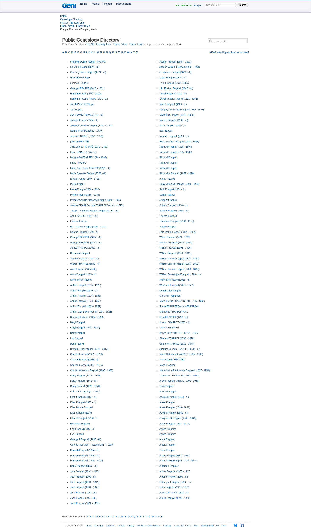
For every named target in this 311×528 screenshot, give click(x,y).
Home (83, 3)
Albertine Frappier (168, 466)
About (89, 525)
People (95, 3)
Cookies (167, 525)
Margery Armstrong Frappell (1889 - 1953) (181, 109)
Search (242, 5)
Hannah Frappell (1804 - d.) (84, 450)
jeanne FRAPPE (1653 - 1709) (86, 130)
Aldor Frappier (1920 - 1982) (174, 487)
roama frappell (167, 178)
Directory (99, 525)
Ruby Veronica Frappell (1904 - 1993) (179, 184)
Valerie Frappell (167, 226)
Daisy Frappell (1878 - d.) (83, 380)
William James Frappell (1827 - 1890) (179, 258)
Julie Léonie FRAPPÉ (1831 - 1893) (89, 146)
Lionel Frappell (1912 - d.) (173, 93)
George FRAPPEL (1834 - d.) (85, 237)
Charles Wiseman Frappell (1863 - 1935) (91, 370)
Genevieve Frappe (80, 77)
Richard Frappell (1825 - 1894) (175, 146)
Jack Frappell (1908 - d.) (83, 476)
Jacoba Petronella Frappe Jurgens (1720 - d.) (94, 210)
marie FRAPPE (78, 162)
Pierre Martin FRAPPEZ (172, 359)
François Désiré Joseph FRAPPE (87, 61)
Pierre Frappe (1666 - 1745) (85, 194)
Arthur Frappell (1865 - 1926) (85, 285)
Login (197, 5)
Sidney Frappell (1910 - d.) (173, 205)
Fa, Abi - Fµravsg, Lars (72, 22)
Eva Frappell (77, 434)
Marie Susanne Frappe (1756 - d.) (88, 173)
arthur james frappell (81, 279)
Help (224, 525)
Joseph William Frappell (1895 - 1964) (179, 67)
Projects (108, 3)
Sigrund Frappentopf (170, 295)
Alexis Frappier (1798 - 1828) (174, 498)
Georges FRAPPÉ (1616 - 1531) (87, 88)
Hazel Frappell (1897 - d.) (83, 466)
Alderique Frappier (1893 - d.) (175, 482)
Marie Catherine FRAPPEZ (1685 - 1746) (181, 354)
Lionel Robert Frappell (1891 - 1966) (178, 98)
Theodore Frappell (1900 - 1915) (176, 221)
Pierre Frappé (77, 184)
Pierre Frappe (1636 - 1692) (85, 189)
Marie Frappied (167, 365)
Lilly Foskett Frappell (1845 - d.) (176, 88)
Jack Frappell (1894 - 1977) (84, 487)
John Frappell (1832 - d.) (83, 492)
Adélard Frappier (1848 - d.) (174, 397)
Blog (196, 525)
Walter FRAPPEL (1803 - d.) (85, 264)
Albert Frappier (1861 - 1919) (174, 455)
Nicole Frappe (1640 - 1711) (85, 178)
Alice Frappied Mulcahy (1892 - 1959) (179, 380)
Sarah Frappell (167, 194)
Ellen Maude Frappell (81, 407)
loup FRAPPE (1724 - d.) (83, 152)
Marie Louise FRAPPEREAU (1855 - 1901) (182, 301)
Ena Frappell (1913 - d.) (82, 429)
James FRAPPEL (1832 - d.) (85, 247)
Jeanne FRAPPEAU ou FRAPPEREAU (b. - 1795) (96, 205)
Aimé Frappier (166, 439)
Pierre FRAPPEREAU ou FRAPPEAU (179, 306)
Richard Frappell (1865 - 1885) (175, 152)
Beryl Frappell (77, 322)
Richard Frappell (168, 157)
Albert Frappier (167, 444)
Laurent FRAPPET (169, 327)
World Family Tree (210, 525)
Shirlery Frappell (168, 200)
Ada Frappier (166, 386)
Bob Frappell (77, 343)
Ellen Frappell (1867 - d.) (83, 402)
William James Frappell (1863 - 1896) (179, 269)
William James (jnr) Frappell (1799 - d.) (180, 274)
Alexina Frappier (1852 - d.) (173, 492)
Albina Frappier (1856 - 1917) (175, 471)
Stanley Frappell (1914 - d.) (173, 210)
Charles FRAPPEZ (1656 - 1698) (176, 338)
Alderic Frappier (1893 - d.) (173, 476)
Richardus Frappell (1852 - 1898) (176, 173)
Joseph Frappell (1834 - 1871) (175, 61)
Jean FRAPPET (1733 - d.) (173, 317)
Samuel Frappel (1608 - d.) (84, 258)
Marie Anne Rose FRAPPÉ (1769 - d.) (90, 168)
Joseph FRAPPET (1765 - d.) (174, 322)
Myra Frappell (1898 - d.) (172, 125)
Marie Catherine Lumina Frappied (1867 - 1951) (184, 370)
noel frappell (165, 130)
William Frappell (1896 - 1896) (175, 247)
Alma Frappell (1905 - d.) (83, 274)
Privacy (130, 525)
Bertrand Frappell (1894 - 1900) (87, 317)
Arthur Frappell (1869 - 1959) (85, 306)
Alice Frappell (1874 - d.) (83, 269)
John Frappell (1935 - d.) (83, 498)
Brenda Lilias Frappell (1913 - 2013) (89, 349)
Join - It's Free (183, 5)
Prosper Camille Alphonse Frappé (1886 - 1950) (95, 200)
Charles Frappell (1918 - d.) (84, 359)
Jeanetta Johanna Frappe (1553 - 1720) (91, 125)
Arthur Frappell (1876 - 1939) (85, 295)
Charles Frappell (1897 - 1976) (86, 365)
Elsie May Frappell (80, 423)
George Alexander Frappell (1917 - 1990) (92, 444)
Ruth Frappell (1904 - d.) (172, 189)
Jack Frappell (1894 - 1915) (84, 471)
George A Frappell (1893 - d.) (85, 439)
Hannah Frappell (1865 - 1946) (86, 460)
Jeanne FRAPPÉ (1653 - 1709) (86, 136)
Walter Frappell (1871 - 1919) (174, 237)
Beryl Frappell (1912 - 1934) (85, 327)
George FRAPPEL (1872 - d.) (85, 242)
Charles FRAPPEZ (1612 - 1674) (176, 343)
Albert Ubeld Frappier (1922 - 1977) (178, 460)
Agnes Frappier (167, 429)
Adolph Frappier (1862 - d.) (173, 412)
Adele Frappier (167, 402)
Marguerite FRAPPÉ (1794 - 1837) (88, 157)
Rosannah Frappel (80, 253)
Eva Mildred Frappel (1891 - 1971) (88, 226)
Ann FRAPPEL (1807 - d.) (84, 216)
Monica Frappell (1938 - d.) (173, 120)
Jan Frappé (76, 109)
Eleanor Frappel (78, 221)
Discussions (123, 3)
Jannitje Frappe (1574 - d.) (84, 120)
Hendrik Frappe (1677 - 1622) (86, 93)
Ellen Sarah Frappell (81, 412)
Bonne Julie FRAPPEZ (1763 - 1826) (179, 333)
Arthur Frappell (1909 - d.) (84, 290)
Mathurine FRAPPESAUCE (173, 311)
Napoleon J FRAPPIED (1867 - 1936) (179, 375)
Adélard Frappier (168, 391)
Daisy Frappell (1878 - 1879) (85, 375)
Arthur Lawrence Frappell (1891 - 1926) (91, 311)
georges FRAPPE (79, 83)
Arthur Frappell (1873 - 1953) (85, 301)
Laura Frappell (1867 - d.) (172, 77)
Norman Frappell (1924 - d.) (174, 136)
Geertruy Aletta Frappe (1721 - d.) (88, 72)
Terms (121, 525)
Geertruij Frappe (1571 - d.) (84, 67)
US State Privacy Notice (148, 525)
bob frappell (76, 338)
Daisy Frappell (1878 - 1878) (85, 386)
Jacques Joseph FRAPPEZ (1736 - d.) (179, 349)
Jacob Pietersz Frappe (82, 104)
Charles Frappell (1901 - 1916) (86, 354)
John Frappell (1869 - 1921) (85, 503)
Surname (110, 525)
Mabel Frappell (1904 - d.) (173, 104)
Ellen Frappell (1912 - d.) (83, 397)
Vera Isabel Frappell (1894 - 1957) (177, 232)
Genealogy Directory (71, 19)
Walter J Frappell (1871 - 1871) (175, 242)
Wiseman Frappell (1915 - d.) (174, 279)
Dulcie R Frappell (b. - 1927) (85, 391)
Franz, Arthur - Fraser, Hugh (75, 26)
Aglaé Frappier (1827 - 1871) (174, 423)
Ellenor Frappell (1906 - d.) (84, 418)
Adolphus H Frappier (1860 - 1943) (177, 418)
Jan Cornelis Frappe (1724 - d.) (86, 115)
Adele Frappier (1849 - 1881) (174, 407)
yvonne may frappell (170, 290)
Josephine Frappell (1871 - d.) (175, 72)
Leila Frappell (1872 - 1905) (174, 83)
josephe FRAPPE (79, 141)
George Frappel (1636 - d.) (84, 232)
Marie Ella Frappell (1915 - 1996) (176, 115)
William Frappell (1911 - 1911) (175, 253)
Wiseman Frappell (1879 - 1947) (176, 285)
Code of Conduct (182, 525)
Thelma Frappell (168, 216)
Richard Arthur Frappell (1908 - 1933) (179, 141)
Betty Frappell (77, 333)
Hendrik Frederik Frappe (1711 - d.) (89, 98)
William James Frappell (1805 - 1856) (179, 264)
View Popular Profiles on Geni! (229, 52)
